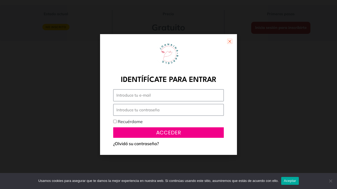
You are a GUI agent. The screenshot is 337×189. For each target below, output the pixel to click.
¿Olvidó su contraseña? (136, 143)
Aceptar (290, 181)
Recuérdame (128, 121)
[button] (230, 41)
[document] (168, 94)
